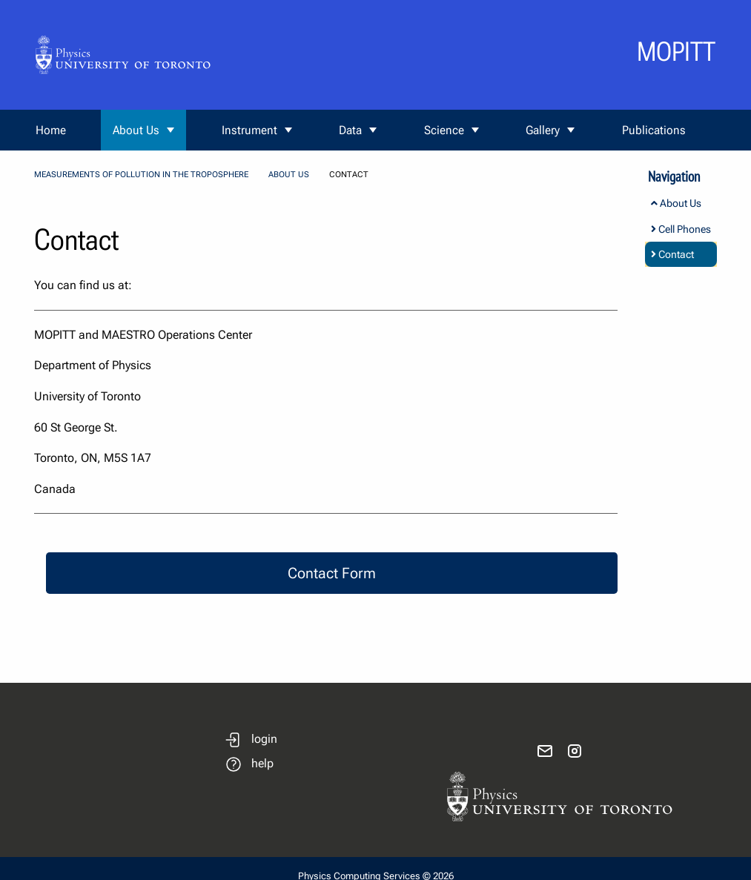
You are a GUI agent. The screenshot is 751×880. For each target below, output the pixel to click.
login (264, 739)
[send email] (545, 751)
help (262, 763)
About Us (136, 130)
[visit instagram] (574, 751)
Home (51, 130)
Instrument (249, 130)
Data (350, 130)
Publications (654, 130)
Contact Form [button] (332, 573)
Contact (672, 254)
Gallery (543, 130)
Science (444, 130)
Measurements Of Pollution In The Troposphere (141, 174)
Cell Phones (681, 229)
